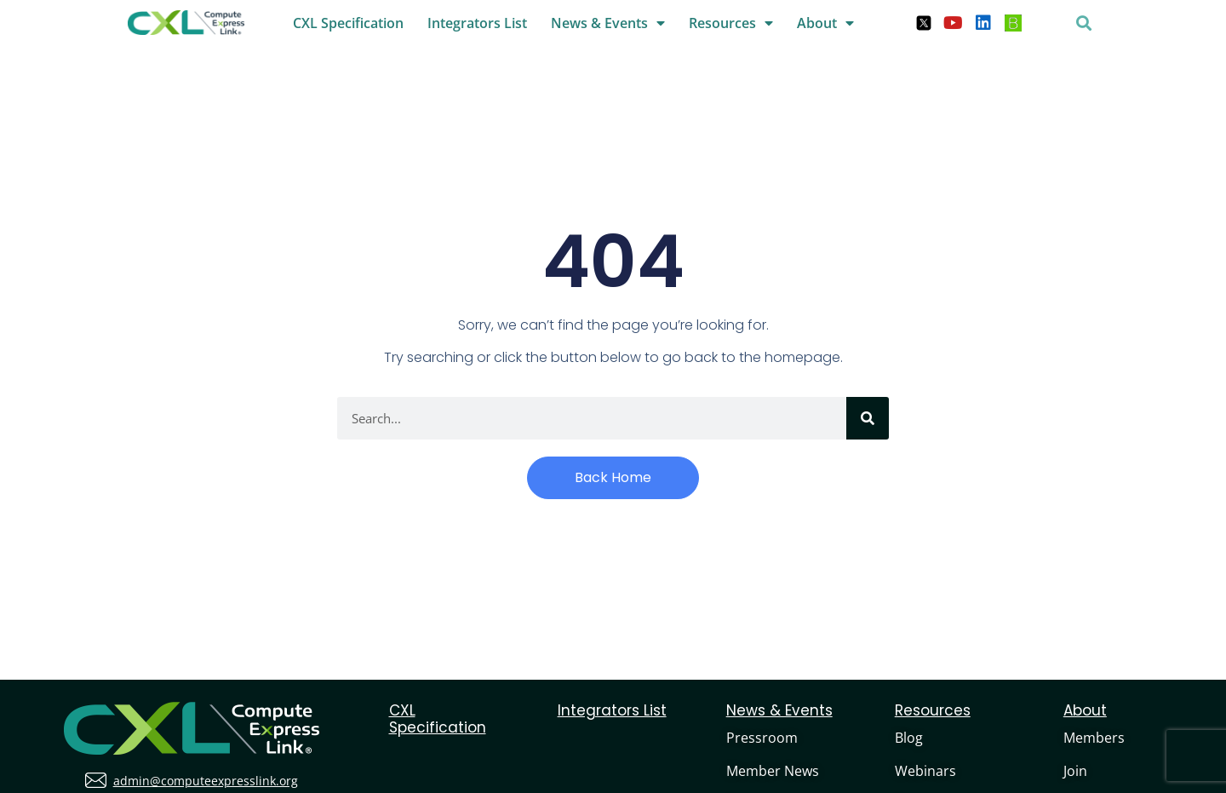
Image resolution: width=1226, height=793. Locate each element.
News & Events (608, 23)
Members (1094, 737)
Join (1075, 770)
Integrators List (477, 23)
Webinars (925, 770)
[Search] (867, 418)
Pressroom (762, 737)
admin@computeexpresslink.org (205, 781)
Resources (731, 23)
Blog (909, 737)
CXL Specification (348, 23)
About (825, 23)
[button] (1084, 23)
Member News (772, 770)
